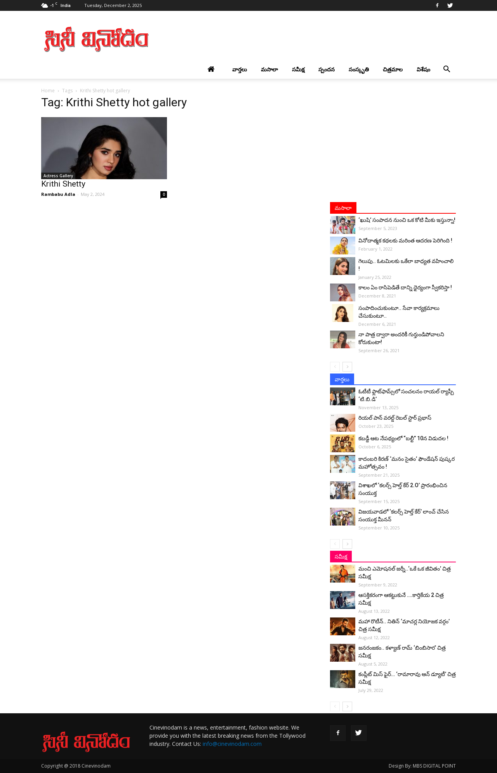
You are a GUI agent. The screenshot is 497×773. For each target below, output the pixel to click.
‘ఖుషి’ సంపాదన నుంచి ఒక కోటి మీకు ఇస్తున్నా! (406, 220)
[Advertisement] (314, 39)
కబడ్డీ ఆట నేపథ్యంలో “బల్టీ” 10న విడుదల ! (403, 438)
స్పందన (326, 69)
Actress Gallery (58, 175)
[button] (446, 69)
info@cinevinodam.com (232, 743)
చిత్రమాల (393, 69)
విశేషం (423, 69)
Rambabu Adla (58, 194)
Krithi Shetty (63, 183)
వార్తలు (239, 69)
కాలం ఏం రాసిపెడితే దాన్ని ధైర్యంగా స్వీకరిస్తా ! (405, 287)
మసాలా (269, 69)
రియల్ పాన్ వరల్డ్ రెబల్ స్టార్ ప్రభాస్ (394, 418)
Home (48, 90)
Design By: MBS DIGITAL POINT (422, 766)
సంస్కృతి (359, 69)
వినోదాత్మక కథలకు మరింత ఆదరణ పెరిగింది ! (405, 240)
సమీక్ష (298, 69)
